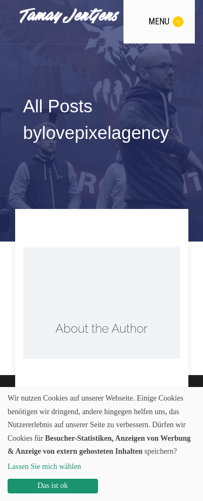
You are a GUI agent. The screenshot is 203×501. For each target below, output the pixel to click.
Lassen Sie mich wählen (44, 466)
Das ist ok (52, 485)
